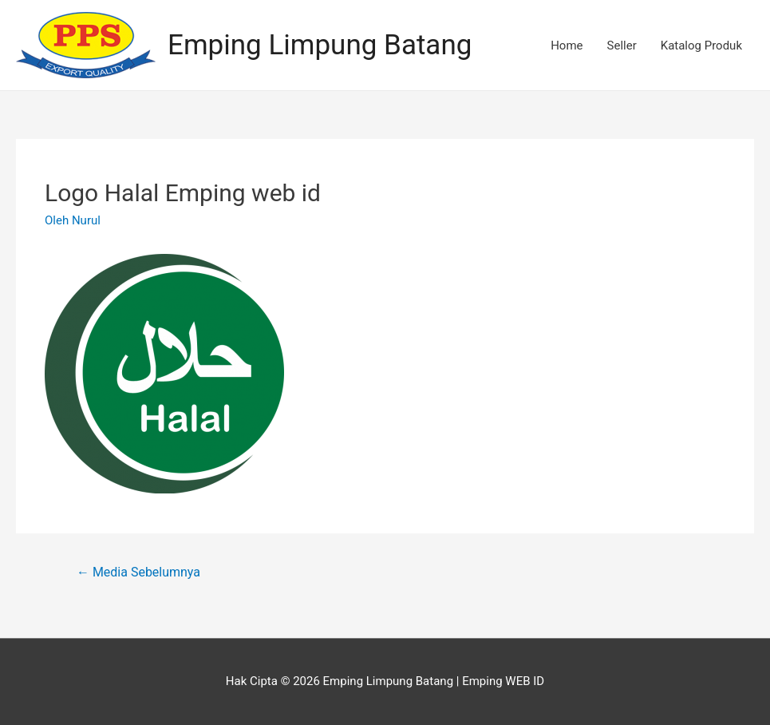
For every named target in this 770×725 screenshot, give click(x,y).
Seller (622, 45)
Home (566, 45)
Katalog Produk (701, 45)
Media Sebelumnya (138, 572)
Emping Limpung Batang (320, 45)
